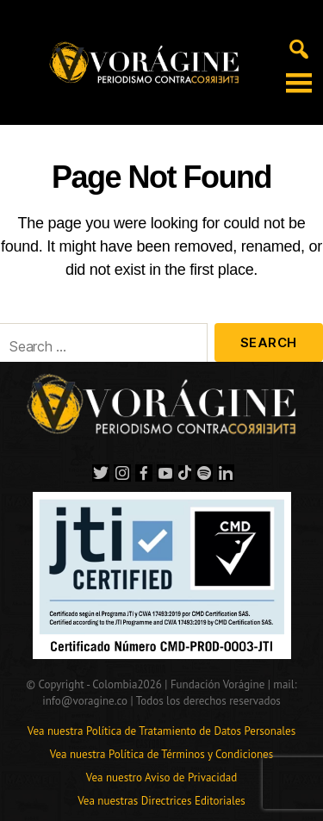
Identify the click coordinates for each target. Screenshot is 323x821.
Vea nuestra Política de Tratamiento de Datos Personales (161, 731)
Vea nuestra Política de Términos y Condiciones (161, 754)
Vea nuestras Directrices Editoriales (161, 800)
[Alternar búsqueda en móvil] (299, 47)
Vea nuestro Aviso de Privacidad (161, 777)
